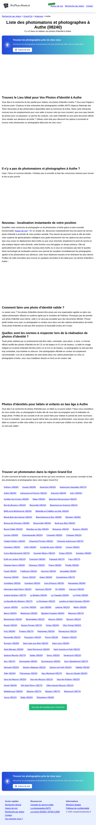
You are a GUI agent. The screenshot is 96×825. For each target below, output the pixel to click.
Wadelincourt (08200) (13, 691)
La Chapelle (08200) (60, 595)
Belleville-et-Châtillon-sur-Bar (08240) (52, 511)
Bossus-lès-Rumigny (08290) (17, 523)
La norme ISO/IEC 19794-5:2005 (45, 812)
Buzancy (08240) (80, 529)
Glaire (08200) (46, 577)
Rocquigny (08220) (32, 637)
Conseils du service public (42, 805)
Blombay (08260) (73, 517)
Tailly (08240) (10, 673)
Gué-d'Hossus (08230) (54, 583)
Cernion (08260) (11, 535)
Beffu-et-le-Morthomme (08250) (18, 511)
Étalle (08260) (26, 697)
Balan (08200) (39, 499)
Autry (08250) (76, 493)
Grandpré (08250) (32, 583)
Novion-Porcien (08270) (31, 625)
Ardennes (39, 16)
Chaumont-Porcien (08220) (41, 541)
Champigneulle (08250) (32, 535)
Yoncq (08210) (10, 697)
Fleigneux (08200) (37, 565)
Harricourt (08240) (43, 589)
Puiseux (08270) (26, 631)
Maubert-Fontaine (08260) (52, 613)
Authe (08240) (10, 493)
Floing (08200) (55, 565)
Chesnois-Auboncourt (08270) (70, 541)
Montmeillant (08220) (35, 619)
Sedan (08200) (36, 655)
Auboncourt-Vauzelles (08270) (73, 487)
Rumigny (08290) (11, 643)
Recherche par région (74, 6)
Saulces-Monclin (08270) (15, 655)
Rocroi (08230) (51, 637)
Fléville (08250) (72, 565)
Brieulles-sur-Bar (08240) (37, 529)
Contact (89, 6)
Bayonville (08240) (38, 505)
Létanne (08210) (62, 607)
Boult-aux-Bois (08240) (65, 523)
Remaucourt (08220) (67, 631)
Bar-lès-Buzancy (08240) (15, 505)
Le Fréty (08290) (29, 607)
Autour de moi (56, 6)
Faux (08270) (74, 559)
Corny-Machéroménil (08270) (17, 553)
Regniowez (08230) (46, 631)
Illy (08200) (60, 589)
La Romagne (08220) (45, 601)
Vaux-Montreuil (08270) (51, 673)
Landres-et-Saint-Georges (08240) (74, 601)
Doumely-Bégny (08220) (44, 553)
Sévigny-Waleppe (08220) (34, 667)
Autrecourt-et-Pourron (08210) (33, 493)
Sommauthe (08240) (28, 661)
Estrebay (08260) (83, 553)
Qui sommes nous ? (14, 819)
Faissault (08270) (57, 559)
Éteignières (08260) (45, 697)
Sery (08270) (9, 661)
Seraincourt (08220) (72, 655)
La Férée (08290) (80, 595)
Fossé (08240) (10, 571)
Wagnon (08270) (33, 691)
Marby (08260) (80, 607)
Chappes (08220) (74, 535)
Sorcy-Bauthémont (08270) (76, 661)
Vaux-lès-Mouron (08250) (15, 679)
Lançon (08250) (11, 607)
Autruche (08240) (58, 493)
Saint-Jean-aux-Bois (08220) (35, 643)
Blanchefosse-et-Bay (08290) (49, 517)
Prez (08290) (9, 631)
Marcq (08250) (10, 613)
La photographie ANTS (40, 808)
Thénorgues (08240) (28, 673)
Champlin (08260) (54, 535)
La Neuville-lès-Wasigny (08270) (18, 601)
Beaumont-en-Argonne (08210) (64, 505)
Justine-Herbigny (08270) (15, 595)
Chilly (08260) (30, 547)
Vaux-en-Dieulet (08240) (76, 673)
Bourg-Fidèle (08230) (13, 529)
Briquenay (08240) (60, 529)
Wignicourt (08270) (72, 691)
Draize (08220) (65, 553)
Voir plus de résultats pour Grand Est (48, 707)
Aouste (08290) (29, 487)
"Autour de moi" (21, 231)
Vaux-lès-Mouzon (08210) (41, 679)
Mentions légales (73, 805)
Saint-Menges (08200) (14, 649)
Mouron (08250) (55, 619)
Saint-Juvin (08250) (60, 643)
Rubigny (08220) (69, 637)
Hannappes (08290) (77, 583)
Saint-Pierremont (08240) (38, 649)
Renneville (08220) (12, 637)
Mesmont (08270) (76, 613)
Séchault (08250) (11, 667)
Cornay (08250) (73, 547)
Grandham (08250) (12, 583)
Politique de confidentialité (77, 808)
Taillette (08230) (82, 667)
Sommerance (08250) (50, 661)
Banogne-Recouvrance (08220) (63, 499)
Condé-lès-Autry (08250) (51, 547)
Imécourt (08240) (76, 589)
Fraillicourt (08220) (28, 571)
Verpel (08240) (10, 685)
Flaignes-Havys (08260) (14, 565)
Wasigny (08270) (52, 691)
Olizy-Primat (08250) (72, 625)
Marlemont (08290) (28, 613)
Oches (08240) (52, 625)
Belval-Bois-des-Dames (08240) (18, 517)
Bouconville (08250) (42, 523)
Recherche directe (13, 805)
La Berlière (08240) (38, 595)
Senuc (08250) (53, 655)
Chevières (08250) (12, 547)
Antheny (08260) (11, 487)
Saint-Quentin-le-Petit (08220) (67, 649)
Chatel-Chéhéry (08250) (14, 541)
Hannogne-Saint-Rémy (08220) (18, 589)
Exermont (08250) (37, 559)
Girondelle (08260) (68, 571)
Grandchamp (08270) (65, 577)
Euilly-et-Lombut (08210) (15, 559)
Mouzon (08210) (73, 619)
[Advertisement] (48, 74)
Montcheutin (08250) (13, 619)
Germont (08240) (48, 571)
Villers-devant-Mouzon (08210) (60, 685)
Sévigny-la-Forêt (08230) (61, 667)
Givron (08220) (29, 577)
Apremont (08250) (48, 487)
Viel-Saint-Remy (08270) (31, 685)
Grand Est (27, 16)
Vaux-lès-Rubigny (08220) (68, 679)
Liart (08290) (45, 607)
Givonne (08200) (11, 577)
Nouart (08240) (10, 625)
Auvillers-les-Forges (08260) (16, 499)
